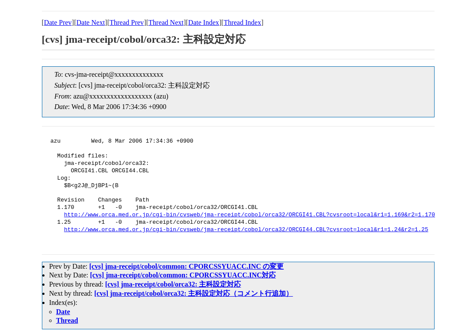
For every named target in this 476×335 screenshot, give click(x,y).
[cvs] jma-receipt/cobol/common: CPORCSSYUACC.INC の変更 (186, 266)
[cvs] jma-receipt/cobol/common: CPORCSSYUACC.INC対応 (183, 275)
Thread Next (165, 22)
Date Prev (58, 22)
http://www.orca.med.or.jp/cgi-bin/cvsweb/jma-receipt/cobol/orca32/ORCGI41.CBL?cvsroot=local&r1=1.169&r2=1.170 (249, 215)
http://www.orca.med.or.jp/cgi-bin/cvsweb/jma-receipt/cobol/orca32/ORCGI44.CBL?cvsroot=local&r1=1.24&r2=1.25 (246, 230)
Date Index (203, 22)
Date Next (90, 22)
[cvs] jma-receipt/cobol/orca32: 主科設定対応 (173, 284)
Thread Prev (127, 22)
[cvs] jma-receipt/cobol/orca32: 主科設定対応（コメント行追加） (193, 293)
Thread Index (242, 22)
